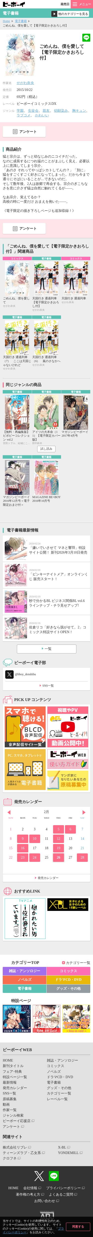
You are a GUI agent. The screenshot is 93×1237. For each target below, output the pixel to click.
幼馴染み (61, 110)
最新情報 (10, 1082)
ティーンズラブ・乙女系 (22, 1153)
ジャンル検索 (13, 1115)
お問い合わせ (44, 1201)
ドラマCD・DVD (68, 980)
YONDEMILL (68, 1153)
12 (58, 839)
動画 (6, 1104)
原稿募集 (10, 1099)
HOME (8, 1060)
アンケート (28, 132)
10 (34, 839)
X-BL (62, 1147)
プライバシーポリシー (63, 1188)
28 (82, 857)
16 (22, 848)
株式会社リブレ (15, 1147)
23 (22, 857)
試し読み (46, 448)
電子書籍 (21, 21)
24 (34, 857)
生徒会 (33, 110)
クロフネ (10, 1158)
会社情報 (30, 1188)
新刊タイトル (13, 1066)
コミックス (68, 971)
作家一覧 (10, 1110)
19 (58, 848)
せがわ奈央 (25, 83)
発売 (65, 4)
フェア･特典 (12, 1071)
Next (84, 812)
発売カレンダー (48, 878)
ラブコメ (24, 115)
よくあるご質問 (61, 1194)
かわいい (42, 115)
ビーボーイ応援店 (17, 1121)
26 (58, 857)
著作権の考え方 (28, 1194)
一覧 (48, 649)
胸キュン (79, 110)
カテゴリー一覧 (78, 963)
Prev (9, 812)
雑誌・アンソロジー (24, 971)
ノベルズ (24, 980)
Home (6, 21)
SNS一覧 (48, 685)
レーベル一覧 (57, 1099)
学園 (20, 110)
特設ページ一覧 (15, 1077)
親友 (46, 110)
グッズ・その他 (68, 988)
